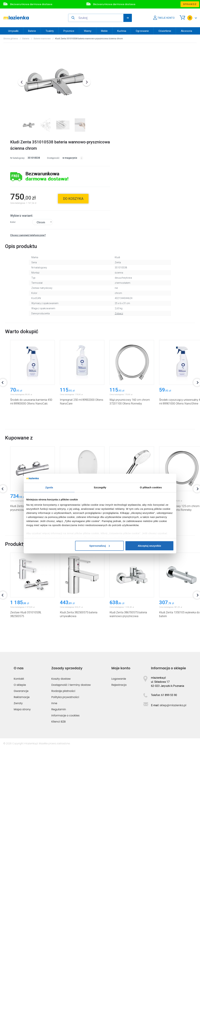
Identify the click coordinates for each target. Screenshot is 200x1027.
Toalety (50, 30)
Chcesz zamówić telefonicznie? (28, 228)
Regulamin (58, 988)
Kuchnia (121, 30)
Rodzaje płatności (63, 969)
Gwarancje (21, 969)
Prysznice (68, 30)
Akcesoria (186, 30)
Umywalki (13, 30)
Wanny (87, 30)
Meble (104, 30)
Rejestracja (118, 963)
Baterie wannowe (42, 38)
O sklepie (20, 963)
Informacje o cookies (65, 994)
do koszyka (73, 192)
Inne (54, 981)
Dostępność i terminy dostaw (71, 963)
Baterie (32, 30)
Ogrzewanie (142, 30)
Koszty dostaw (61, 957)
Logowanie (118, 957)
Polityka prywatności (65, 975)
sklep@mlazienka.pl (173, 983)
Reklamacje (22, 975)
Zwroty (18, 981)
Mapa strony (22, 988)
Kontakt (19, 957)
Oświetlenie (164, 30)
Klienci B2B (58, 1000)
